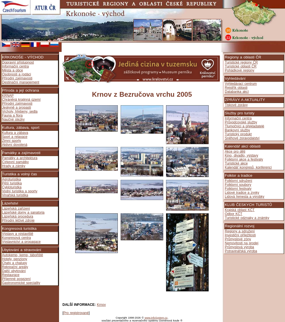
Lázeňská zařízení (16, 209)
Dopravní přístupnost (18, 62)
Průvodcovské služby (241, 122)
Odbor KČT (233, 214)
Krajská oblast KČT (240, 210)
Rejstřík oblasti (236, 88)
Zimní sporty (11, 141)
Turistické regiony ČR (241, 62)
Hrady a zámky (13, 166)
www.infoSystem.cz (156, 317)
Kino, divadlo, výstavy (241, 155)
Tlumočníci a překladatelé (244, 126)
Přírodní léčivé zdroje (18, 220)
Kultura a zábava (15, 133)
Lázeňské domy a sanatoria (23, 212)
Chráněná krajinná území (21, 100)
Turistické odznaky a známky (247, 218)
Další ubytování (14, 271)
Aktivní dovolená (14, 145)
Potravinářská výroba (241, 251)
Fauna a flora (12, 115)
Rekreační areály (15, 267)
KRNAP (8, 96)
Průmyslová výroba (239, 247)
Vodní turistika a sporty (19, 191)
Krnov (101, 305)
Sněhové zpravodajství (242, 138)
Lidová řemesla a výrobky (244, 197)
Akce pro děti (235, 151)
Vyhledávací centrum (241, 84)
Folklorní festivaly (238, 189)
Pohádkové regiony (239, 70)
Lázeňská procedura (17, 216)
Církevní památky (15, 162)
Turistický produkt (238, 134)
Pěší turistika (12, 183)
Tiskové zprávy (236, 105)
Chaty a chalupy (14, 263)
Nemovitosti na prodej (241, 243)
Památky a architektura (19, 158)
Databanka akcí (237, 92)
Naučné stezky (13, 119)
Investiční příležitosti (240, 235)
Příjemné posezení (16, 279)
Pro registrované (76, 313)
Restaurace (10, 275)
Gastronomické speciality (21, 283)
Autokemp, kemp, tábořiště (22, 255)
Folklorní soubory (238, 185)
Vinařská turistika (15, 195)
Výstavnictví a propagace (21, 242)
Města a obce (12, 70)
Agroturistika (11, 179)
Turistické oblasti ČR (241, 66)
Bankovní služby (237, 130)
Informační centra (15, 66)
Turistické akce (236, 163)
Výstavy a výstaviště (17, 234)
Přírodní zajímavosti (17, 78)
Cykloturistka (12, 187)
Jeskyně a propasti (16, 108)
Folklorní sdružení (238, 181)
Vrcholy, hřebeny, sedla (19, 111)
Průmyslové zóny (238, 239)
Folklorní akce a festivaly (244, 159)
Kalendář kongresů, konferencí (248, 167)
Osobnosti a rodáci (16, 74)
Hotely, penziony (14, 259)
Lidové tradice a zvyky (242, 193)
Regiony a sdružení (240, 231)
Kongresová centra (16, 238)
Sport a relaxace (14, 137)
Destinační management (20, 82)
